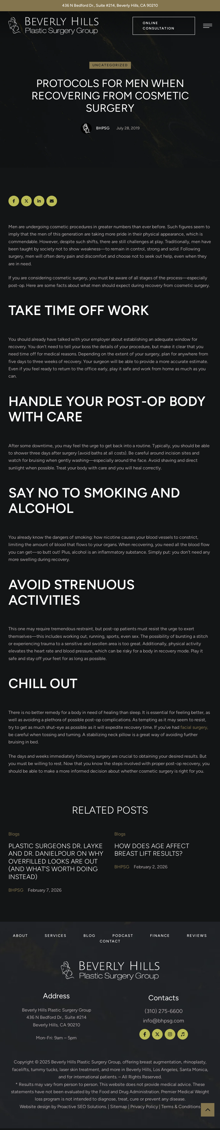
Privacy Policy (144, 1108)
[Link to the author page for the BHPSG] (86, 130)
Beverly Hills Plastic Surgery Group (85, 1063)
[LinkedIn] (39, 202)
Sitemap (118, 1108)
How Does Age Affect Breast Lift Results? (151, 851)
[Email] (51, 202)
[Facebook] (13, 202)
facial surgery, (194, 728)
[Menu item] (20, 937)
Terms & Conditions (180, 1108)
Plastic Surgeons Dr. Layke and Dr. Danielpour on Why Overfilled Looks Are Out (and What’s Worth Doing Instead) (55, 862)
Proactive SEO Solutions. (82, 1108)
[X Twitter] (26, 202)
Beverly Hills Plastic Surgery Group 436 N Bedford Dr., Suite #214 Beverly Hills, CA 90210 (56, 1019)
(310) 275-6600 (164, 1013)
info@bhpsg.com (163, 1022)
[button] (164, 26)
